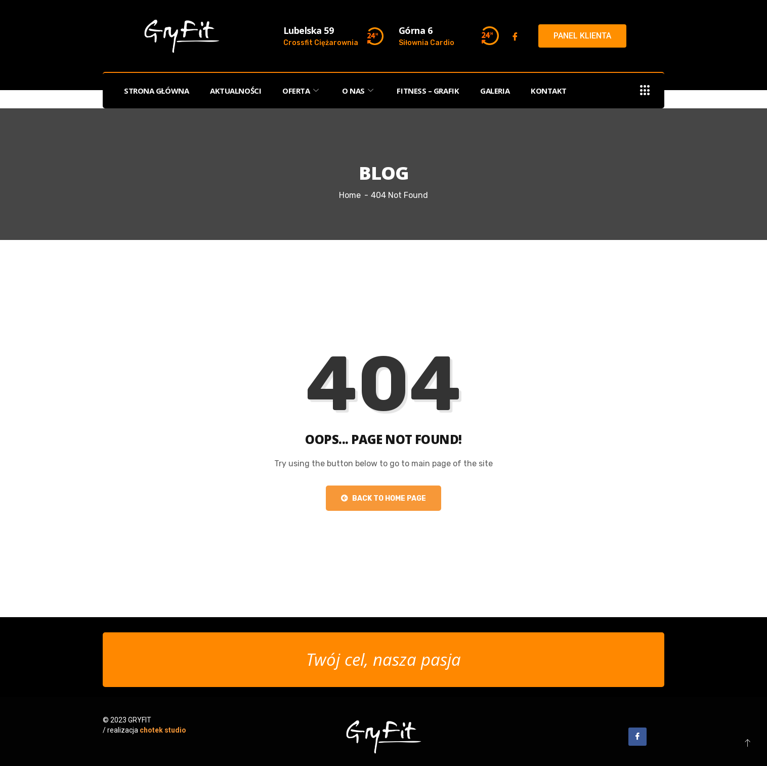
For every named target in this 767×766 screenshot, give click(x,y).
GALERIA (494, 91)
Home (350, 195)
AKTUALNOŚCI (235, 91)
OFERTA (301, 91)
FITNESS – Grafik (428, 91)
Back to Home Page (383, 498)
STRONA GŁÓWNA (156, 91)
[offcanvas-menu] (645, 91)
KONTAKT (549, 91)
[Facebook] (515, 36)
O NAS (358, 91)
